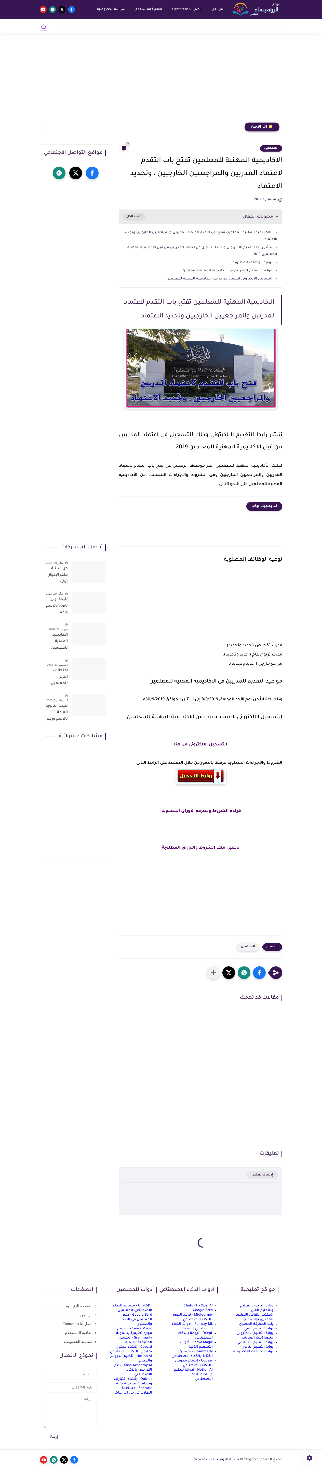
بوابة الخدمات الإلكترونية (253, 1352)
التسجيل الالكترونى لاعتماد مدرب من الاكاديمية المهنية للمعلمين (219, 279)
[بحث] (43, 27)
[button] (259, 972)
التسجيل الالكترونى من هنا (200, 744)
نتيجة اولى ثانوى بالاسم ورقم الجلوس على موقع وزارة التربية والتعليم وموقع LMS (57, 606)
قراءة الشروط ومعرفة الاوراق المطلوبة (201, 811)
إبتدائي (217, 26)
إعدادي (194, 26)
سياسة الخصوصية (111, 9)
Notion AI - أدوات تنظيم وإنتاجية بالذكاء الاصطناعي (193, 1374)
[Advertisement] (161, 80)
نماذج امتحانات (143, 26)
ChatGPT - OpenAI (198, 1306)
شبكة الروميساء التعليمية (216, 1460)
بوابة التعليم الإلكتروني (255, 1333)
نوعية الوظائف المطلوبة (252, 262)
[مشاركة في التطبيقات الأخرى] (213, 972)
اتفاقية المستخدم (148, 9)
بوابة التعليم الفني (258, 1329)
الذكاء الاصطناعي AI (75, 26)
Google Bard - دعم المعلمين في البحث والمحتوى (136, 1319)
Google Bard (203, 1310)
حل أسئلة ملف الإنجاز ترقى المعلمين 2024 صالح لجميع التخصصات (58, 576)
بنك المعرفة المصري (256, 1324)
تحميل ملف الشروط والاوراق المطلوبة (200, 848)
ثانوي (172, 26)
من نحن (216, 9)
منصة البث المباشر (257, 1338)
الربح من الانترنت (112, 26)
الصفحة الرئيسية (79, 1306)
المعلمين (271, 148)
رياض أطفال (244, 26)
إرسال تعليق (262, 1175)
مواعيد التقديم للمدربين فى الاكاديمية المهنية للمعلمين (226, 271)
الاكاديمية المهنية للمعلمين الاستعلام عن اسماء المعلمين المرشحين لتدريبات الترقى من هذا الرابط (59, 642)
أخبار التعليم (271, 26)
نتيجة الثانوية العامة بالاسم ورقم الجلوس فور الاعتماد (57, 713)
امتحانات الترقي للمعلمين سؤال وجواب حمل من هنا (57, 678)
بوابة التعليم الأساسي (255, 1342)
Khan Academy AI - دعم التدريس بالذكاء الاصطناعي (133, 1370)
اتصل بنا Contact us (186, 9)
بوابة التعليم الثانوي (257, 1347)
